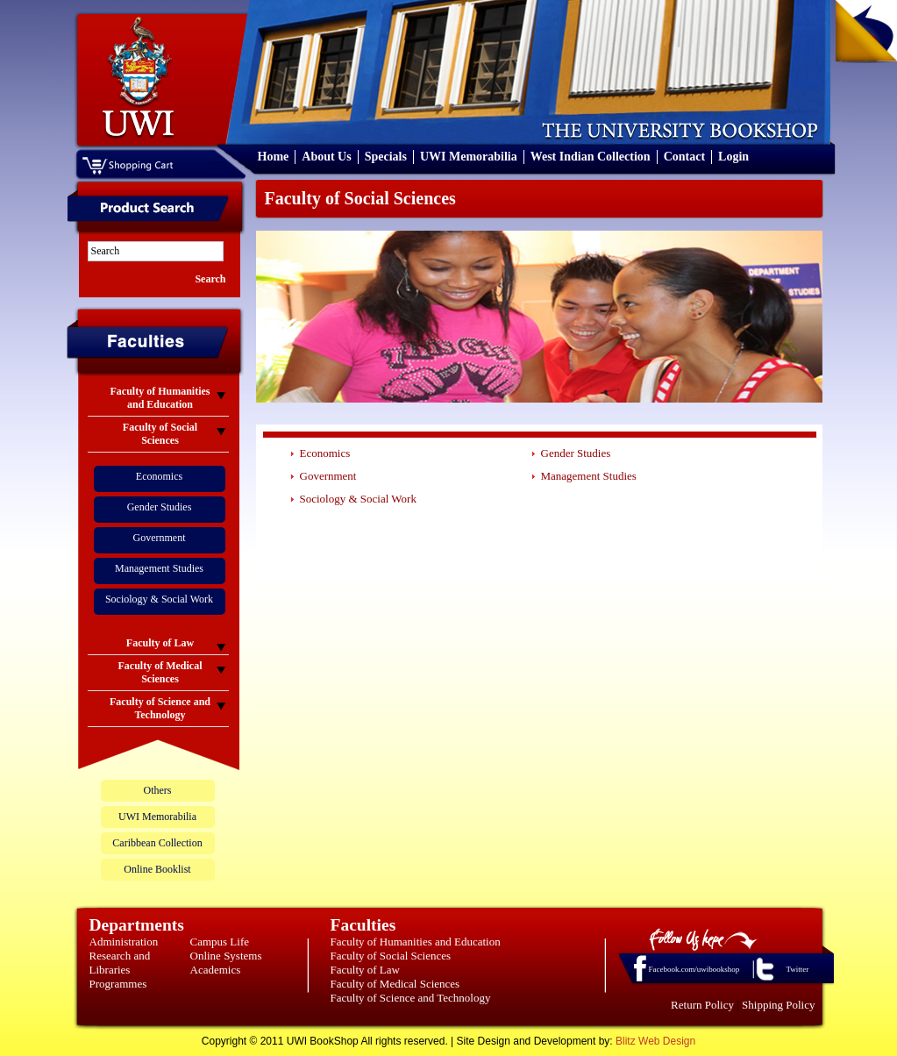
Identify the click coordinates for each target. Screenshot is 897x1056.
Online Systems (226, 955)
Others (158, 790)
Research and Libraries (120, 962)
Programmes (118, 983)
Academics (215, 969)
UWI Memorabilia (468, 156)
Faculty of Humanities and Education (416, 941)
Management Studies (159, 568)
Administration (124, 941)
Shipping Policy (778, 1004)
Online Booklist (157, 869)
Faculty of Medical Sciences (395, 983)
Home (273, 156)
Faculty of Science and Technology (411, 997)
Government (159, 538)
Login (733, 156)
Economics (159, 476)
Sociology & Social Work (159, 599)
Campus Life (220, 941)
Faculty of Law (365, 969)
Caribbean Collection (157, 843)
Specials (386, 156)
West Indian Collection (590, 156)
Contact (684, 156)
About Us (326, 156)
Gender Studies (159, 507)
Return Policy (702, 1004)
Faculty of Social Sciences (391, 955)
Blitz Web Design (655, 1041)
